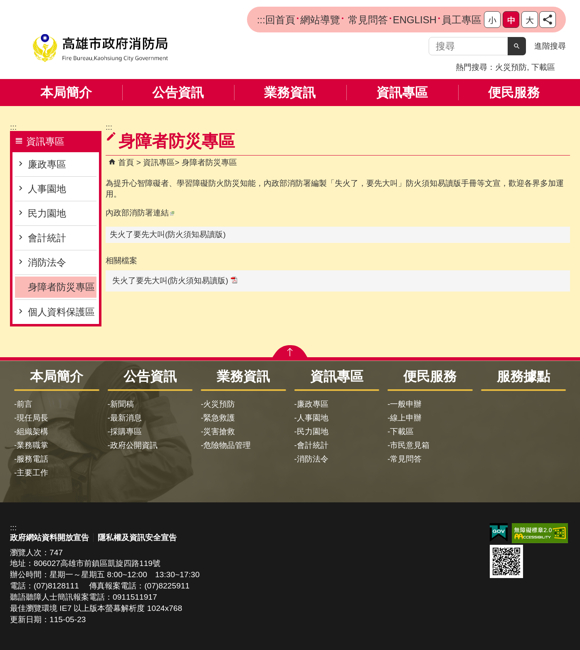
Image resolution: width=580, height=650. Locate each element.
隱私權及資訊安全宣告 (137, 537)
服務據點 (523, 376)
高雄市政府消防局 (100, 48)
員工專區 (461, 19)
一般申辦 (406, 404)
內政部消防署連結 (140, 212)
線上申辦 (406, 417)
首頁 (126, 162)
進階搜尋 (550, 46)
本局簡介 (66, 92)
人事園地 (47, 188)
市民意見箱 (409, 445)
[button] (517, 46)
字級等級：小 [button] (492, 19)
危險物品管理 (227, 445)
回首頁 (280, 19)
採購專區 (126, 431)
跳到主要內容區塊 (4, 4)
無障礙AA (540, 533)
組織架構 (32, 431)
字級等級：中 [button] (511, 19)
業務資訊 (290, 92)
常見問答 (366, 19)
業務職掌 (32, 445)
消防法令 (47, 262)
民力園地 (47, 213)
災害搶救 (219, 431)
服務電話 (32, 459)
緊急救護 (219, 417)
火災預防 (511, 67)
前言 (24, 404)
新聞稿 (122, 404)
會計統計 (47, 237)
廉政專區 (47, 164)
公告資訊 (178, 92)
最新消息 (126, 417)
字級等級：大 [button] (529, 19)
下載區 (543, 67)
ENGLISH (415, 19)
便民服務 (514, 92)
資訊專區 (402, 92)
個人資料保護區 (61, 311)
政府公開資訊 (134, 445)
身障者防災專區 (61, 287)
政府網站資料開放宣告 (49, 537)
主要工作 (32, 472)
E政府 (499, 532)
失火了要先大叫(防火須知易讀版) (168, 234)
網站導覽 (320, 19)
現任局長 (32, 417)
